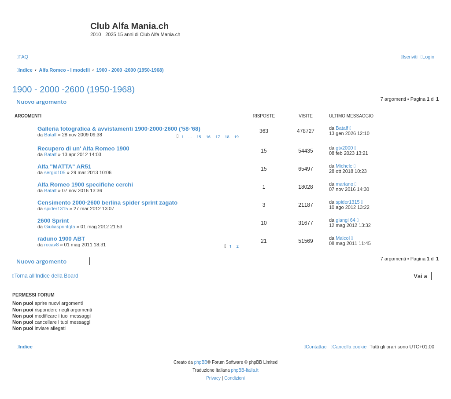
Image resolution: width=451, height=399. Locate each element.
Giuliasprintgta (59, 226)
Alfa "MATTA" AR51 (64, 166)
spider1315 (56, 208)
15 (198, 136)
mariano (344, 184)
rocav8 (51, 244)
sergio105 (54, 172)
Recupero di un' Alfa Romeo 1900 (83, 148)
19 (236, 136)
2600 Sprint (53, 220)
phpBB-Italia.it (245, 370)
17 (217, 136)
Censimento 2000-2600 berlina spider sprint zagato (107, 202)
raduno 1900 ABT (61, 238)
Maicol (343, 238)
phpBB (200, 362)
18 (227, 136)
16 (208, 136)
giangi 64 (345, 220)
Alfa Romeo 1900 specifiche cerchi (85, 184)
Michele (344, 165)
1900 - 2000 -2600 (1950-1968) (73, 89)
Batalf (50, 134)
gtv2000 (344, 147)
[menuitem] (22, 56)
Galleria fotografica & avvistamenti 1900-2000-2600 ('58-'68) (118, 128)
